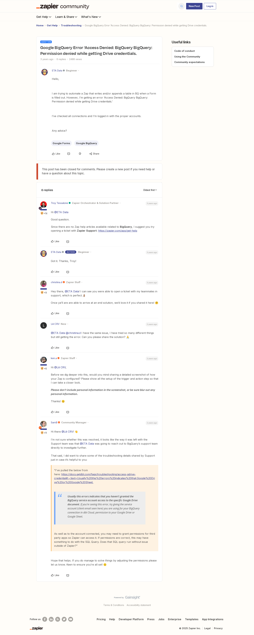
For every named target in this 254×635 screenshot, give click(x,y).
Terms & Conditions (113, 605)
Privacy (218, 628)
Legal (207, 628)
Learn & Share (66, 17)
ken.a (54, 358)
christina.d (56, 282)
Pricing (101, 619)
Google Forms (61, 143)
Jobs (161, 619)
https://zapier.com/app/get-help (117, 230)
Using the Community (187, 56)
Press (151, 619)
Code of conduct (184, 50)
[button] (194, 6)
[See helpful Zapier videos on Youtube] (70, 619)
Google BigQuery (86, 143)
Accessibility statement (139, 605)
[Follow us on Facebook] (44, 619)
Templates (191, 619)
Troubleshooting (71, 25)
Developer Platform (131, 619)
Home (40, 25)
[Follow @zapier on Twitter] (64, 619)
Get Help (44, 17)
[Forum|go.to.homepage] (63, 6)
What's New (91, 17)
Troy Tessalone (59, 203)
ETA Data (57, 70)
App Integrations (212, 619)
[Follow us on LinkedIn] (51, 619)
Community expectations (189, 62)
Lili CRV (55, 323)
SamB (54, 422)
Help (112, 619)
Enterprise (174, 619)
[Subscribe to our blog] (57, 619)
